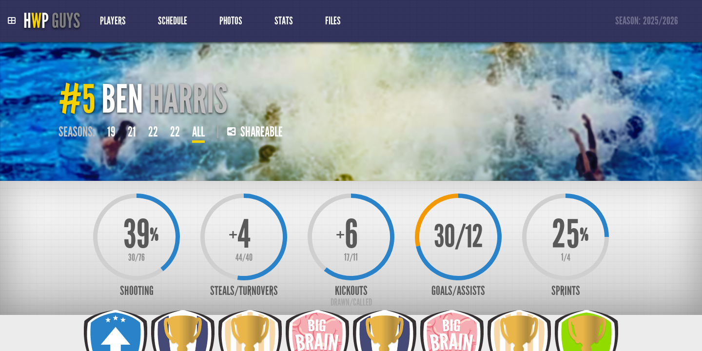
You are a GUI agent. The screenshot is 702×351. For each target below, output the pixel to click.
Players (113, 21)
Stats (283, 21)
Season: (647, 21)
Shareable (255, 132)
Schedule (172, 21)
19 (111, 132)
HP (51, 21)
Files (333, 21)
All (198, 132)
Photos (230, 21)
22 (153, 132)
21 (132, 132)
